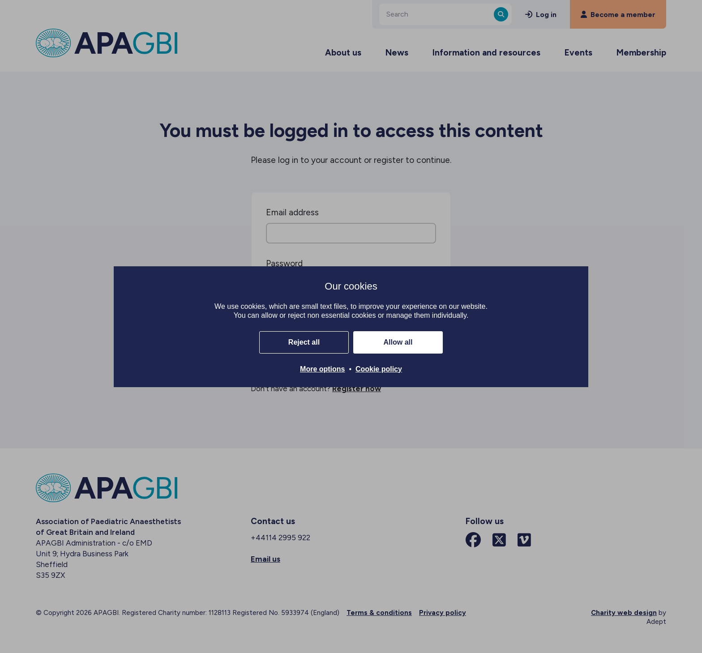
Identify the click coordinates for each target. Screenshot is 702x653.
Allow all (398, 342)
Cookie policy (378, 369)
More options (322, 369)
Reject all (304, 342)
